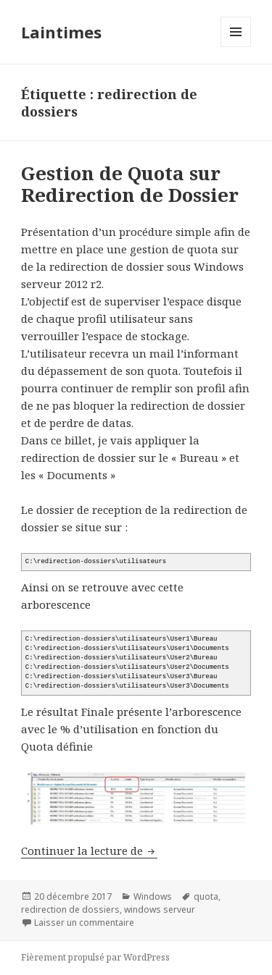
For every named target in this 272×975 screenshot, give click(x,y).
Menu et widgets (236, 46)
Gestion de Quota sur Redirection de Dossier (130, 184)
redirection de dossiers (70, 909)
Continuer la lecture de (89, 850)
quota (206, 896)
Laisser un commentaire (84, 922)
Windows (152, 896)
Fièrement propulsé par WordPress (95, 957)
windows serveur (159, 909)
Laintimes (61, 32)
